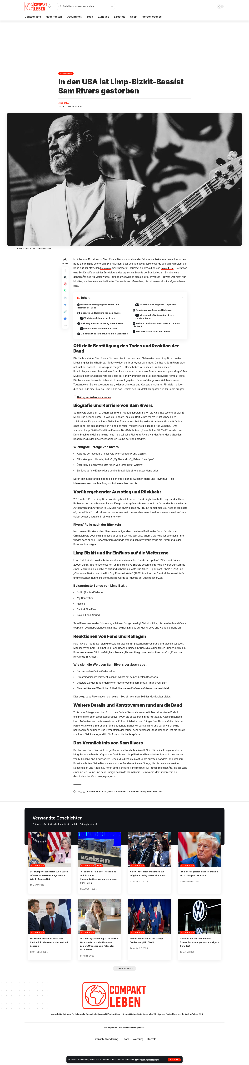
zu (136, 1059)
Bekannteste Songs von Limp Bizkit (161, 305)
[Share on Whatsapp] (65, 294)
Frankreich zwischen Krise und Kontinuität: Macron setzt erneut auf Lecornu (49, 957)
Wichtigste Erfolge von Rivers (103, 320)
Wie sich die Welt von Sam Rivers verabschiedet (157, 318)
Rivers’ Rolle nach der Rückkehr (104, 334)
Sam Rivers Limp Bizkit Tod (151, 806)
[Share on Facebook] (65, 271)
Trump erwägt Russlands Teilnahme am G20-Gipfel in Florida (197, 890)
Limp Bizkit (104, 806)
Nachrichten (66, 73)
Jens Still (64, 103)
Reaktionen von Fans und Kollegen (156, 311)
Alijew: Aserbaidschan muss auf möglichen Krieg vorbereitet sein (148, 890)
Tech (99, 880)
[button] (174, 1059)
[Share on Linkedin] (65, 302)
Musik (115, 806)
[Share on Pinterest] (65, 286)
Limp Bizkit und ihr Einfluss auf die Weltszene (99, 342)
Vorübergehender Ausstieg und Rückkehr (98, 327)
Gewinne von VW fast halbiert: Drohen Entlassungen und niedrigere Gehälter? (199, 957)
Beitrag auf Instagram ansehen (95, 411)
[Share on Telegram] (65, 310)
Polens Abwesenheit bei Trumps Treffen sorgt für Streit (146, 957)
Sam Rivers (127, 806)
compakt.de (169, 268)
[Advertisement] (124, 44)
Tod (170, 806)
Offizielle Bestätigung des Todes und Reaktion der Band (101, 307)
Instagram (107, 268)
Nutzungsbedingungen (152, 1059)
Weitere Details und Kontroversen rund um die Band (157, 327)
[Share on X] (65, 279)
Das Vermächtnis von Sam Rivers (156, 334)
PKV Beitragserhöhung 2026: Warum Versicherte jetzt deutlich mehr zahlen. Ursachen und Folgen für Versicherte (99, 961)
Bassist (92, 806)
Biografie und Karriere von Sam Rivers (103, 314)
